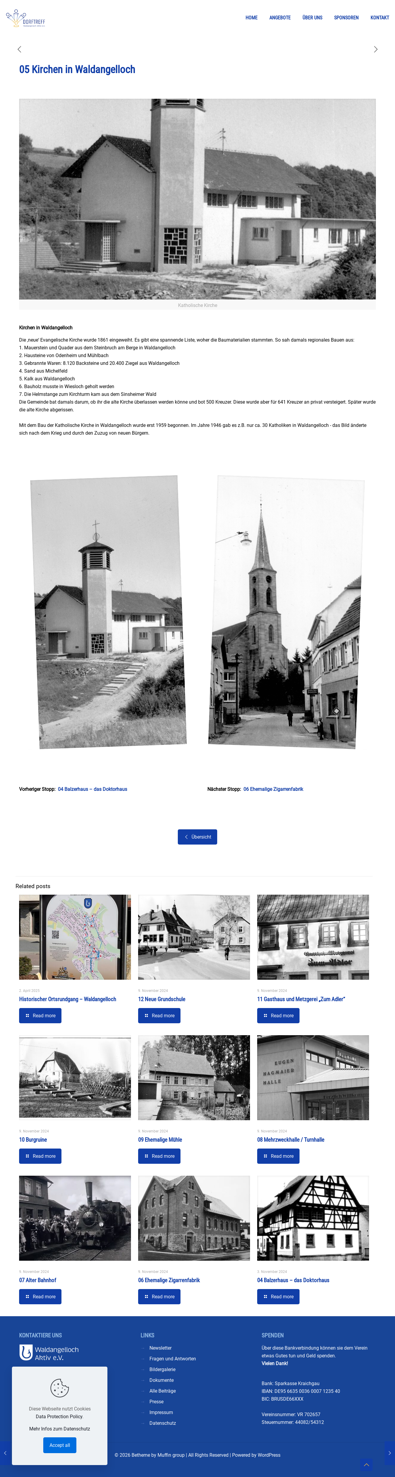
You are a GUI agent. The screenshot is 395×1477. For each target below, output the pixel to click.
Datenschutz (162, 1423)
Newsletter (160, 1348)
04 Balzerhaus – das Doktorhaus (92, 789)
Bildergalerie (162, 1369)
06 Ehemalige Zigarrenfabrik (273, 789)
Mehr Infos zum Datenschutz (59, 1429)
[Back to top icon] (366, 1465)
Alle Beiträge (162, 1391)
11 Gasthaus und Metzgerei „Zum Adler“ (301, 999)
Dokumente (161, 1380)
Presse (156, 1402)
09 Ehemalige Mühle (160, 1139)
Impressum (161, 1412)
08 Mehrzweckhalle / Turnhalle (290, 1139)
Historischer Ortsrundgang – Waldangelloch (67, 999)
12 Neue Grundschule (161, 999)
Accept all (60, 1445)
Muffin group (171, 1455)
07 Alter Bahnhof (37, 1280)
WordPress (269, 1455)
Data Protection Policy (59, 1416)
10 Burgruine (33, 1139)
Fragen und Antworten (172, 1359)
